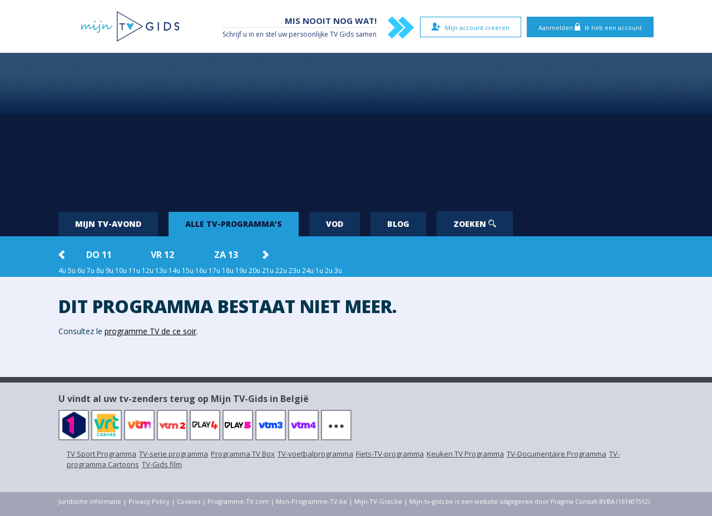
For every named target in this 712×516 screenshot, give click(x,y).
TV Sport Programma (101, 454)
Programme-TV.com (238, 501)
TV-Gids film (162, 464)
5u (72, 270)
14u (174, 270)
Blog (398, 224)
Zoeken (474, 224)
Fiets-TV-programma (390, 454)
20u (254, 270)
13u (161, 270)
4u (62, 270)
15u (188, 270)
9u (109, 270)
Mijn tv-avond (108, 224)
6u (81, 270)
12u (148, 270)
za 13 (226, 255)
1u (319, 270)
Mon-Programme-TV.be (311, 501)
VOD (334, 224)
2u (329, 270)
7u (91, 270)
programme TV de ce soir (150, 331)
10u (121, 270)
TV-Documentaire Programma (556, 454)
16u (201, 270)
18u (228, 270)
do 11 (99, 255)
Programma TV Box (243, 454)
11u (134, 270)
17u (214, 270)
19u (241, 270)
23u (294, 270)
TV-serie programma (173, 454)
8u (100, 270)
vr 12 (162, 255)
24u (308, 270)
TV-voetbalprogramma (315, 454)
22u (281, 270)
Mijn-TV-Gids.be (378, 501)
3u (338, 270)
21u (268, 270)
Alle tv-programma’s (233, 224)
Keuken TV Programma (465, 454)
